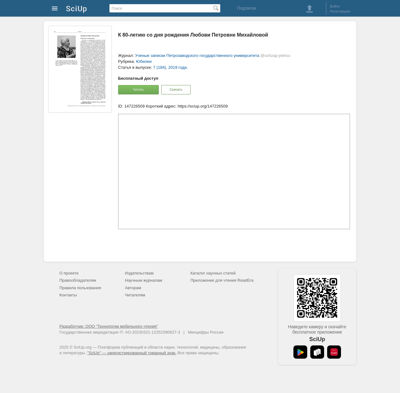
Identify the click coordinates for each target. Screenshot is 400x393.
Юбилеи (144, 61)
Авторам (133, 287)
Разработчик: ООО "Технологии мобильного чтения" (108, 326)
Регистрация (340, 11)
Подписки (246, 8)
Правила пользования (80, 287)
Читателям (135, 295)
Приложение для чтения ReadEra (221, 280)
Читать (138, 89)
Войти (335, 6)
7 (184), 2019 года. (170, 67)
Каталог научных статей (213, 273)
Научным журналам (143, 280)
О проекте (68, 273)
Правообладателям (77, 280)
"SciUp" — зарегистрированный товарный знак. (131, 352)
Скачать (175, 89)
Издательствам (139, 273)
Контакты (68, 295)
